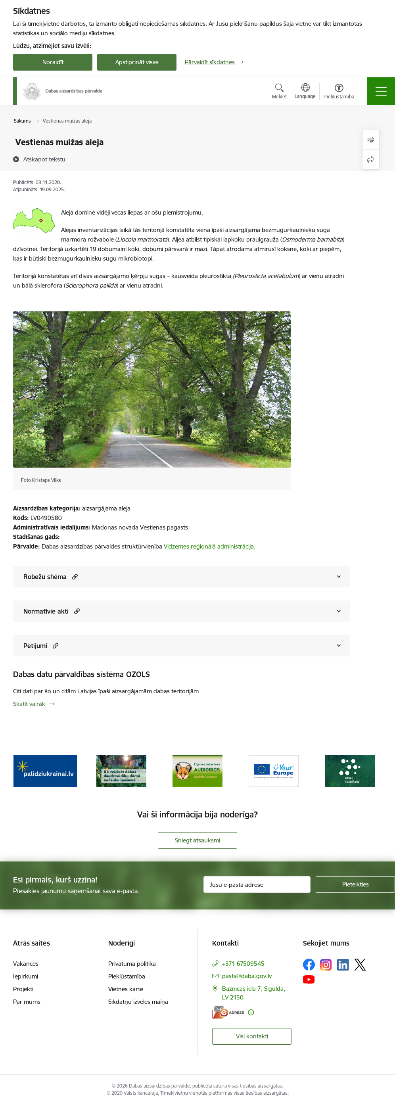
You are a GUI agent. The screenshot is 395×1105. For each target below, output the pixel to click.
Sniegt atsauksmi (197, 840)
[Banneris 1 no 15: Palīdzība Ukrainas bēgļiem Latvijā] (45, 770)
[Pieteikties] (355, 884)
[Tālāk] (369, 771)
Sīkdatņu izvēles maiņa (138, 1001)
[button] (74, 576)
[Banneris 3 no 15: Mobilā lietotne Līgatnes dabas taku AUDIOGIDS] (197, 770)
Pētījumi (35, 646)
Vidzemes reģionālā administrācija (209, 546)
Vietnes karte (125, 989)
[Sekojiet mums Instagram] (326, 965)
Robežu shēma (45, 577)
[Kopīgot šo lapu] (370, 159)
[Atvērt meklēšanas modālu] (279, 92)
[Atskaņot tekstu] (44, 159)
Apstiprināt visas (137, 62)
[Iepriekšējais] (26, 771)
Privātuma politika (132, 963)
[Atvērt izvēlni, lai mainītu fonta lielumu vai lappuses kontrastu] (339, 92)
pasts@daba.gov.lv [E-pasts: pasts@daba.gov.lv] (247, 976)
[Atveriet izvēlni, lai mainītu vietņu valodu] (305, 92)
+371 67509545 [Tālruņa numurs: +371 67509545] (243, 963)
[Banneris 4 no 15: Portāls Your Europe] (274, 770)
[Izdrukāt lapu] (370, 140)
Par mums (26, 1001)
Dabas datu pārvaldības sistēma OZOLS (81, 674)
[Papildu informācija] (251, 1012)
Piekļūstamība (126, 976)
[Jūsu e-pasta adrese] (257, 884)
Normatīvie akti (46, 611)
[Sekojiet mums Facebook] (309, 965)
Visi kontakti (252, 1036)
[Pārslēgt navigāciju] (381, 91)
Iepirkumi (25, 976)
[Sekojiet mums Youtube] (309, 979)
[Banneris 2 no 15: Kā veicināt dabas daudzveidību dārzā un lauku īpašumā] (121, 770)
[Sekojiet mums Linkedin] (343, 965)
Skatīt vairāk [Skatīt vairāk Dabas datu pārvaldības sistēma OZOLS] (29, 704)
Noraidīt (52, 62)
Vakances (25, 963)
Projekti (23, 989)
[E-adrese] (228, 1012)
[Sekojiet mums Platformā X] (360, 965)
